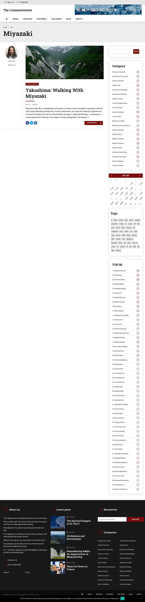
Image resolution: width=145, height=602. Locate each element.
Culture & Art (125, 85)
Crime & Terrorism (125, 81)
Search (136, 51)
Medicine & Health (125, 121)
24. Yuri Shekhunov (125, 373)
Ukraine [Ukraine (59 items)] (122, 246)
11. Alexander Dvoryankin (125, 315)
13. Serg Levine (125, 324)
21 (126, 199)
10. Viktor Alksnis (125, 311)
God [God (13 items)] (134, 228)
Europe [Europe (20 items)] (130, 224)
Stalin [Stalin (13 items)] (128, 243)
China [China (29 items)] (126, 220)
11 (111, 194)
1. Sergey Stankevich (125, 271)
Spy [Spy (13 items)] (125, 243)
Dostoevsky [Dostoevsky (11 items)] (114, 224)
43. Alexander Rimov (125, 458)
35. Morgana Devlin (125, 422)
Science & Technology (125, 152)
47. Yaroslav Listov (125, 476)
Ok (122, 598)
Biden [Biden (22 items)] (115, 220)
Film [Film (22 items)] (138, 224)
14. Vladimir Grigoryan (125, 329)
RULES (27, 572)
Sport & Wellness (125, 161)
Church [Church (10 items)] (131, 220)
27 (121, 204)
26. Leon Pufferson (125, 382)
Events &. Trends (103, 554)
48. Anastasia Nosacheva (125, 480)
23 (135, 199)
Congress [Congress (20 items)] (137, 220)
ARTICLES (27, 19)
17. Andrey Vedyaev (125, 342)
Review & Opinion (125, 143)
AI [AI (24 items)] (111, 220)
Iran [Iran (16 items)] (131, 231)
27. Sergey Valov (125, 387)
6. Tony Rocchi (125, 293)
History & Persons (125, 112)
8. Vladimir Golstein (125, 302)
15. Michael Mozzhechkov (125, 333)
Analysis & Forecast (125, 72)
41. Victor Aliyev (125, 449)
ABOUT (79, 19)
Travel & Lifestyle (32, 84)
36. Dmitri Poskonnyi (125, 427)
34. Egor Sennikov (125, 418)
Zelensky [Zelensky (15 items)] (118, 250)
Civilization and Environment (76, 537)
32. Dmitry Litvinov (125, 409)
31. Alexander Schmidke (125, 405)
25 (111, 204)
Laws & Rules (125, 117)
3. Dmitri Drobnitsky (125, 280)
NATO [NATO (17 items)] (113, 239)
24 (140, 199)
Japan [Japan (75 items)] (113, 235)
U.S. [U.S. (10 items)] (118, 246)
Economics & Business (125, 90)
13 (121, 194)
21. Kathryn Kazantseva (125, 360)
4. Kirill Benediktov (125, 284)
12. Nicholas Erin (125, 320)
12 (116, 194)
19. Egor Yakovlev (125, 351)
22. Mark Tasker (125, 364)
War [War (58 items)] (138, 246)
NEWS (15, 19)
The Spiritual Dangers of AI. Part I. (79, 522)
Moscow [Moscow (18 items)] (134, 235)
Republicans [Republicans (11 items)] (129, 239)
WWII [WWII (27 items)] (112, 250)
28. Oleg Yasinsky (125, 391)
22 (130, 199)
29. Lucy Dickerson (125, 396)
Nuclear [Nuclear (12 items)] (118, 239)
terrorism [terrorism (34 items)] (135, 243)
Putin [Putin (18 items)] (123, 239)
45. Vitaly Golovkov (125, 467)
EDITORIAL (42, 19)
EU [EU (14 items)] (126, 224)
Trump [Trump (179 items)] (113, 246)
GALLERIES (56, 19)
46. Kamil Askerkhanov (125, 471)
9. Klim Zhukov (125, 306)
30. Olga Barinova (125, 400)
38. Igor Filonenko (125, 436)
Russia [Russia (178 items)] (120, 243)
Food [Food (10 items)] (112, 228)
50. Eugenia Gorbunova (125, 489)
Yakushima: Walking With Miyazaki (54, 93)
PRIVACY (6, 572)
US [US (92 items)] (127, 246)
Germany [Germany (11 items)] (128, 228)
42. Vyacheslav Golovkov (125, 454)
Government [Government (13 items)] (114, 231)
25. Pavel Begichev (125, 378)
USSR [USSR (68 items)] (134, 246)
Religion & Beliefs (125, 139)
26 (116, 204)
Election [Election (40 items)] (121, 224)
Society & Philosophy (125, 157)
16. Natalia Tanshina (125, 338)
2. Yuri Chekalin (125, 275)
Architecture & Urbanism (125, 76)
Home (5, 27)
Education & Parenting (125, 94)
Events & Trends (125, 99)
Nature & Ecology (125, 130)
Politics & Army (125, 134)
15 (130, 194)
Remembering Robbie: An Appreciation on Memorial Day (79, 554)
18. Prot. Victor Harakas (125, 347)
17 (140, 194)
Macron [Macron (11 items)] (118, 235)
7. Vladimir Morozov (125, 297)
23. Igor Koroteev (125, 369)
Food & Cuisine (125, 108)
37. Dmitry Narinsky (125, 431)
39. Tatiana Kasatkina (125, 440)
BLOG (68, 19)
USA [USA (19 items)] (130, 246)
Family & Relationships (125, 103)
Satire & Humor (125, 148)
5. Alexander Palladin (125, 289)
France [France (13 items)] (118, 228)
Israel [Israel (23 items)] (135, 231)
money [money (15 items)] (128, 235)
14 (126, 194)
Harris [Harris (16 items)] (121, 231)
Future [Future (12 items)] (123, 228)
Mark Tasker (12, 54)
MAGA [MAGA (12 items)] (123, 235)
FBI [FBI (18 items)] (135, 224)
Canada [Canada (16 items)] (121, 220)
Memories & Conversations (125, 126)
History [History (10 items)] (127, 231)
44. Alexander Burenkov (125, 462)
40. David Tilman (125, 445)
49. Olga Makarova (125, 485)
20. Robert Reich (125, 355)
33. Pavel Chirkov (125, 413)
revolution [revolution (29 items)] (114, 243)
